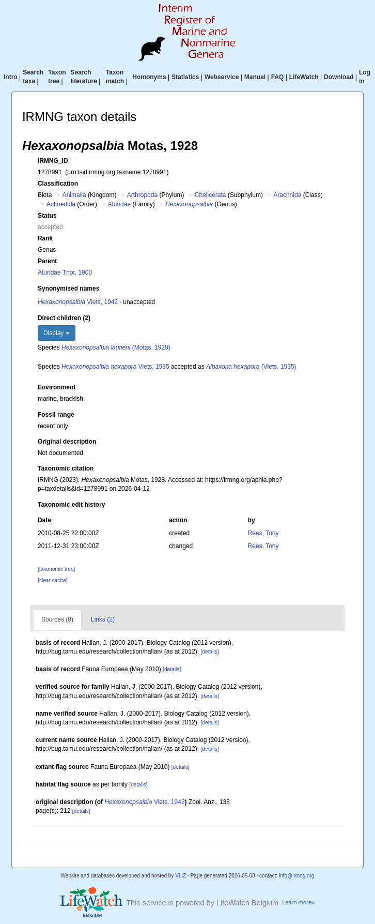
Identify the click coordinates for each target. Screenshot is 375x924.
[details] (209, 652)
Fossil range (56, 414)
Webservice (222, 77)
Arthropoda (142, 195)
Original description (67, 441)
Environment (56, 387)
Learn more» (298, 902)
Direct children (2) (64, 318)
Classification (58, 183)
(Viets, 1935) (251, 366)
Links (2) (103, 619)
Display (56, 333)
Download (338, 77)
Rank (45, 238)
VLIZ (180, 875)
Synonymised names (68, 288)
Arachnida (287, 195)
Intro (11, 77)
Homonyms (149, 77)
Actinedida (60, 204)
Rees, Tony (263, 533)
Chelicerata (210, 195)
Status (47, 215)
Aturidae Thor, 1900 (65, 272)
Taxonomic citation (65, 468)
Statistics (185, 77)
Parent (47, 261)
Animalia (74, 195)
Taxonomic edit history (71, 504)
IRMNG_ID (53, 160)
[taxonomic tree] (56, 569)
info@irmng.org (297, 875)
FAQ (277, 77)
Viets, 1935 (115, 366)
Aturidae (119, 204)
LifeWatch (304, 77)
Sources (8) (57, 619)
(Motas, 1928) (115, 347)
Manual (254, 77)
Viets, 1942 (78, 302)
